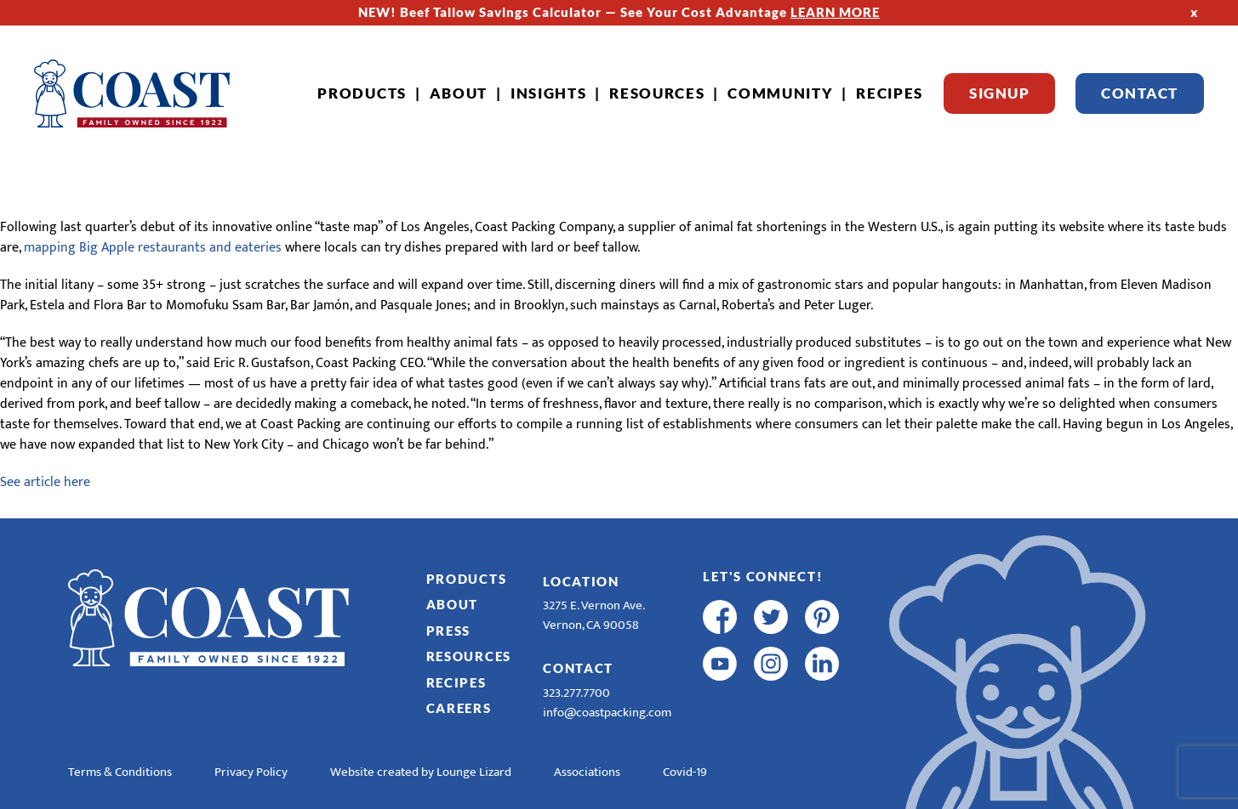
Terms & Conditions (120, 772)
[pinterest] (822, 617)
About (459, 93)
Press (448, 630)
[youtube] (720, 664)
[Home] (132, 93)
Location (581, 581)
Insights (549, 93)
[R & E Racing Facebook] (720, 710)
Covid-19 (685, 772)
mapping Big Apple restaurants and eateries (153, 247)
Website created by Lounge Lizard (420, 772)
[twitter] (771, 617)
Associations (587, 772)
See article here (45, 482)
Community (780, 93)
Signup (999, 93)
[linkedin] (822, 664)
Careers (459, 708)
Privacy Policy (251, 772)
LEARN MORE (835, 12)
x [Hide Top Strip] (1194, 12)
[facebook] (720, 617)
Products (362, 93)
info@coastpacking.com (607, 712)
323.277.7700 (576, 693)
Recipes (889, 93)
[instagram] (771, 664)
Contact (1139, 93)
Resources (657, 93)
